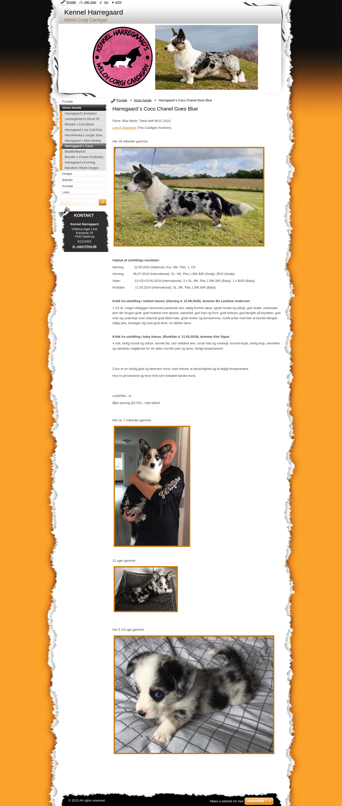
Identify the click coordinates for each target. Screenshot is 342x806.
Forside (122, 100)
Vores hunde (142, 100)
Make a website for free (226, 801)
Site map (90, 2)
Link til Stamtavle (124, 128)
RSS (106, 2)
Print (118, 2)
